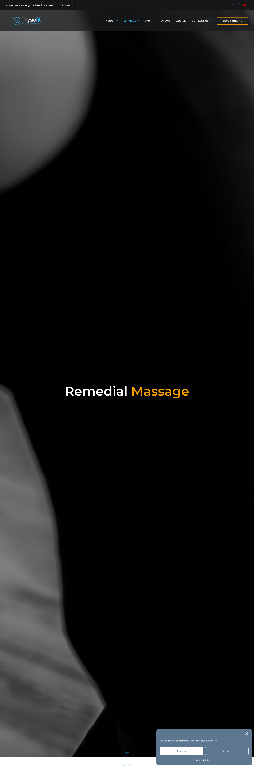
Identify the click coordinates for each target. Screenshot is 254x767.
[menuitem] (232, 5)
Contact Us (201, 22)
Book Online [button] (127, 612)
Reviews (164, 22)
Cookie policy (202, 759)
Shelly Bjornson (215, 403)
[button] (247, 733)
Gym (149, 22)
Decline (226, 751)
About (112, 22)
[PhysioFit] (26, 23)
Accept (182, 751)
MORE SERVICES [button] (127, 571)
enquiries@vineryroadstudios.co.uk (30, 5)
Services (131, 22)
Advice (181, 22)
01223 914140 (67, 5)
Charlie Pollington (155, 408)
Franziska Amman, (187, 403)
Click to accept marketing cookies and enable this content (127, 717)
